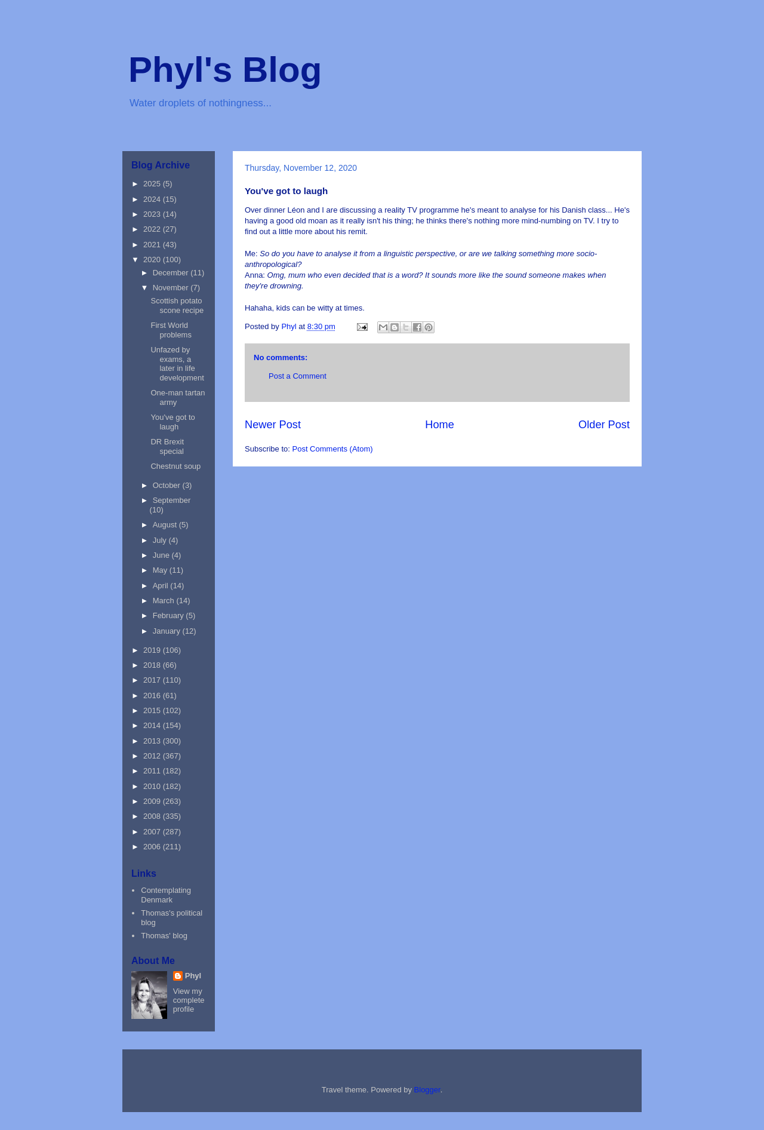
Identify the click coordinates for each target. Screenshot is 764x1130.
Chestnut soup (175, 466)
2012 (153, 755)
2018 (153, 665)
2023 (153, 214)
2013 (153, 740)
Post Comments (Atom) (332, 448)
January (168, 631)
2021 (153, 244)
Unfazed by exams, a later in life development (177, 363)
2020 (153, 259)
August (166, 524)
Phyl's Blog (225, 70)
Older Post (604, 425)
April (162, 585)
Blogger (427, 1089)
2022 (153, 229)
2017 (153, 679)
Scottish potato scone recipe (177, 305)
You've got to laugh (172, 422)
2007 (153, 831)
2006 (153, 846)
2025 (153, 183)
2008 (153, 816)
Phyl (193, 975)
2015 (153, 710)
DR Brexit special (167, 446)
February (169, 615)
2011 (153, 770)
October (168, 485)
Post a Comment (297, 375)
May (161, 570)
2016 (153, 695)
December (172, 272)
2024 (153, 199)
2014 (153, 725)
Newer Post (273, 425)
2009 (153, 801)
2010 (153, 786)
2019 (153, 650)
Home (439, 425)
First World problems (170, 330)
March (165, 600)
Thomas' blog (164, 935)
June (162, 555)
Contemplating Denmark (166, 895)
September (172, 500)
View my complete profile (189, 1000)
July (161, 540)
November (172, 287)
